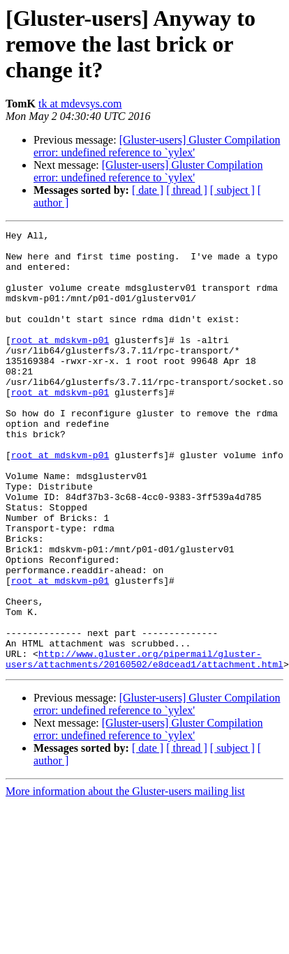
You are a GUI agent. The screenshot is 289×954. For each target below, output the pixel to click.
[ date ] (147, 190)
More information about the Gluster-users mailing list (125, 879)
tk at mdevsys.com (80, 103)
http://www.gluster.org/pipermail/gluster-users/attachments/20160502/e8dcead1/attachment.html (144, 745)
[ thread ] (186, 190)
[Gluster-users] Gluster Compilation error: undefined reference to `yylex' (157, 146)
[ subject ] (232, 190)
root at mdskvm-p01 (60, 362)
